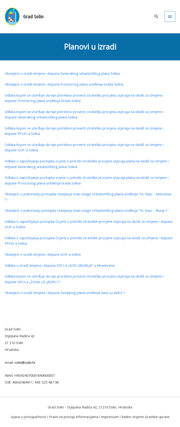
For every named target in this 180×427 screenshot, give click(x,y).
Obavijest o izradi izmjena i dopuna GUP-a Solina (43, 254)
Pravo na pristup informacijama (73, 416)
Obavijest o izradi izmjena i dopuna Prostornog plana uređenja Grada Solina (64, 84)
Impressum (110, 416)
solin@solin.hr (25, 362)
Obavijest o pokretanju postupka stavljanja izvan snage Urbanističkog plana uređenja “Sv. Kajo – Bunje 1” (87, 210)
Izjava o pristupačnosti (28, 416)
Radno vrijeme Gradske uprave (145, 416)
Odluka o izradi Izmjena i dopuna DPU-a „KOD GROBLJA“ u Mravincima (60, 265)
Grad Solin (33, 16)
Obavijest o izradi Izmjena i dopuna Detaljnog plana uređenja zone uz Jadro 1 (65, 292)
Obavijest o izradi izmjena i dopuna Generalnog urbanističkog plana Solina (62, 73)
